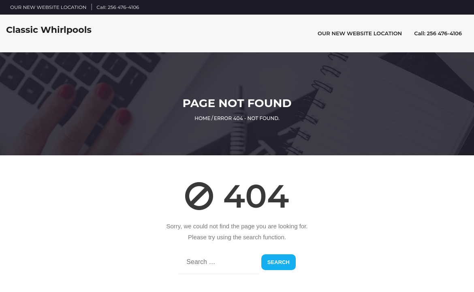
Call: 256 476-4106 (117, 7)
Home (202, 118)
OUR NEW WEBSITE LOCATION (48, 7)
